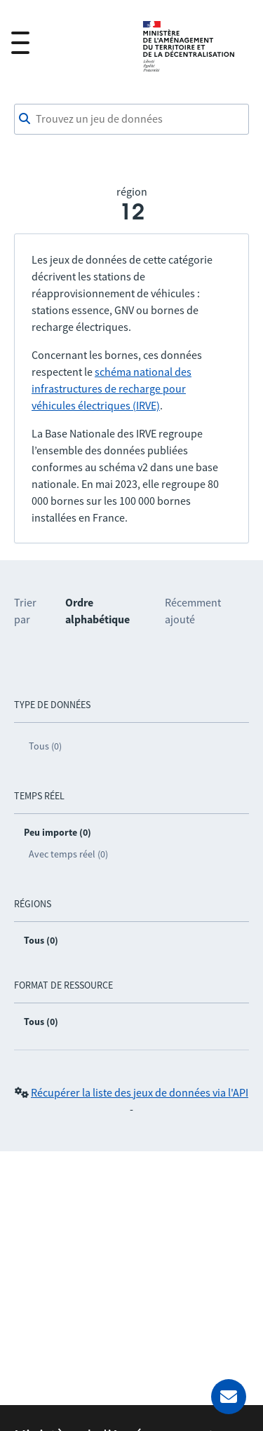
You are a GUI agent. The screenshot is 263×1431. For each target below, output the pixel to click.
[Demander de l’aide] (228, 1396)
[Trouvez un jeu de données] (131, 119)
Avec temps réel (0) (68, 854)
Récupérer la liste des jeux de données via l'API (139, 1092)
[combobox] (131, 119)
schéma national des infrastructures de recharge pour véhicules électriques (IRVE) (111, 388)
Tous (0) (45, 746)
